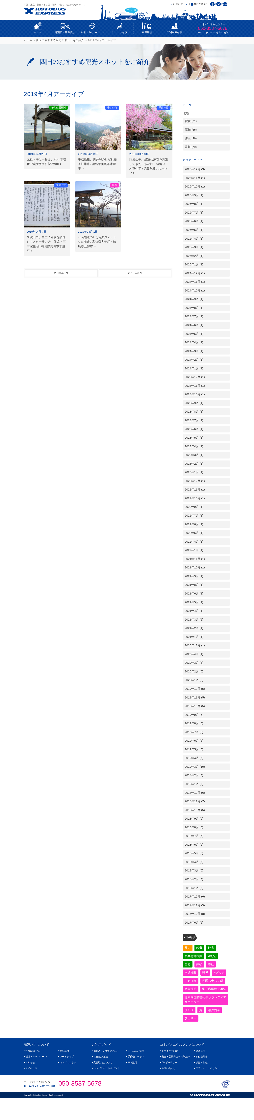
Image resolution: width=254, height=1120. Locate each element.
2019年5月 (61, 273)
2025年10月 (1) (195, 186)
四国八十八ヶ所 (196, 991)
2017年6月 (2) (194, 922)
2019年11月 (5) (195, 697)
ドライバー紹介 (170, 1072)
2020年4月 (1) (194, 654)
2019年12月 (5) (195, 688)
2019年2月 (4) (194, 775)
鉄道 (201, 948)
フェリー (191, 1039)
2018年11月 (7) (195, 801)
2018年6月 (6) (194, 844)
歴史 (188, 948)
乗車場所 (147, 32)
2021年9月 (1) (194, 576)
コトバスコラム (68, 1084)
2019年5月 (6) (194, 749)
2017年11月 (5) (195, 905)
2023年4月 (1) (194, 446)
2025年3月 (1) (194, 247)
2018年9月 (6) (194, 818)
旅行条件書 (202, 1078)
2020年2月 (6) (194, 671)
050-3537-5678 (212, 28)
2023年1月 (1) (194, 472)
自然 (188, 965)
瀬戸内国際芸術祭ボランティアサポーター (204, 1020)
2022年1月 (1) (194, 550)
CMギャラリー (169, 1084)
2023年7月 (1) (194, 420)
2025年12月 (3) (195, 169)
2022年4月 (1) (194, 541)
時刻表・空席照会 (65, 32)
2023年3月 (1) (194, 455)
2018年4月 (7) (194, 862)
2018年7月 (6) (194, 835)
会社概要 (200, 1072)
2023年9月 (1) (194, 403)
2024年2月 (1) (194, 359)
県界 (207, 974)
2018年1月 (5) (194, 888)
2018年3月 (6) (194, 870)
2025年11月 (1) (195, 178)
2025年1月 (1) (194, 264)
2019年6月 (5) (194, 740)
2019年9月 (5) (194, 714)
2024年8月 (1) (194, 307)
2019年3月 (135, 273)
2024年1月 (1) (194, 368)
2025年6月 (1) (194, 221)
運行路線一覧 (32, 1072)
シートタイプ (119, 32)
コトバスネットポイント (106, 1090)
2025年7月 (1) (194, 212)
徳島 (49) (191, 138)
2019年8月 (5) (194, 723)
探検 (201, 965)
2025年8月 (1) (194, 203)
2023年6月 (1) (194, 429)
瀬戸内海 (216, 1031)
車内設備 (132, 1084)
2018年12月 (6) (195, 792)
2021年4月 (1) (194, 610)
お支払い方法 (100, 1078)
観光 (213, 948)
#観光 (214, 956)
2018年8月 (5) (194, 827)
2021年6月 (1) (194, 593)
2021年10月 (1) (195, 567)
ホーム (37, 32)
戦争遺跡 (191, 1000)
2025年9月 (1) (194, 195)
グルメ (189, 1031)
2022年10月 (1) (195, 498)
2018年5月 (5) (194, 853)
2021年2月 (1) (194, 628)
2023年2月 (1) (194, 463)
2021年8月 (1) (194, 584)
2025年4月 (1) (194, 238)
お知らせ (178, 4)
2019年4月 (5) (194, 758)
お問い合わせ (169, 1090)
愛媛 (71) (191, 121)
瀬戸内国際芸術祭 (197, 1008)
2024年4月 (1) (194, 342)
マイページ (200, 4)
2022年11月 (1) (195, 489)
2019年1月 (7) (194, 784)
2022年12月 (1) (195, 481)
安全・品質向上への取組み (176, 1078)
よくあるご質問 (136, 1072)
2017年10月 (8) (195, 913)
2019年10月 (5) (195, 706)
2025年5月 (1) (194, 229)
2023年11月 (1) (195, 385)
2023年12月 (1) (195, 377)
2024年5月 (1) (194, 333)
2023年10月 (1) (195, 394)
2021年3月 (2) (194, 619)
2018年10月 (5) (195, 810)
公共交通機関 (194, 956)
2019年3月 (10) (195, 766)
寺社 (213, 965)
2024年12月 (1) (195, 273)
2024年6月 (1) (194, 325)
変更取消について (103, 1084)
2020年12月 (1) (195, 645)
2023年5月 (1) (194, 437)
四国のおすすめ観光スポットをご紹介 (60, 40)
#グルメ (190, 982)
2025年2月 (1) (194, 255)
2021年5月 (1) (194, 602)
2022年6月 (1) (194, 524)
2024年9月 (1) (194, 299)
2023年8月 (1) (194, 411)
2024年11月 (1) (195, 281)
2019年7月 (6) (194, 732)
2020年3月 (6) (194, 662)
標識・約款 (202, 1084)
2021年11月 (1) (195, 558)
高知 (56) (191, 129)
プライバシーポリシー (207, 1090)
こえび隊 (209, 982)
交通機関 (191, 974)
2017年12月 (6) (195, 896)
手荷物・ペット (136, 1078)
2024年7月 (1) (194, 316)
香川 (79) (191, 147)
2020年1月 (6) (194, 680)
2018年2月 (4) (194, 879)
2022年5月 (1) (194, 532)
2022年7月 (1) (194, 515)
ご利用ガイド (174, 32)
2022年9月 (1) (194, 506)
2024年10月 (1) (195, 290)
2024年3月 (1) (194, 351)
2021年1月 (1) (194, 636)
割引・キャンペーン (92, 32)
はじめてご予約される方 (106, 1072)
